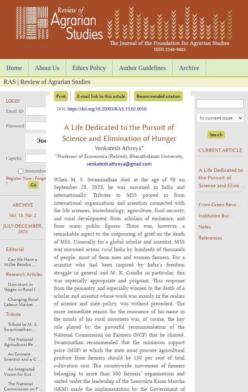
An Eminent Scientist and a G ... (23, 357)
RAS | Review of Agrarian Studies (47, 81)
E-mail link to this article (101, 96)
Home (14, 68)
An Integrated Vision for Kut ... (20, 372)
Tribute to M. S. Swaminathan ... (21, 327)
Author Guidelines (142, 68)
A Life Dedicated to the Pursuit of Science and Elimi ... (222, 177)
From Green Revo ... (220, 204)
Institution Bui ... (216, 216)
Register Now (19, 178)
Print (61, 96)
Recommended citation (158, 96)
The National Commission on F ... (23, 386)
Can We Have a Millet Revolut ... (20, 262)
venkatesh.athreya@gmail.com (119, 164)
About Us (47, 68)
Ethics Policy (89, 68)
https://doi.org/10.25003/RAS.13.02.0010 (107, 109)
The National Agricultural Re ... (21, 342)
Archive (189, 68)
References (210, 238)
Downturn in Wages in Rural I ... (22, 287)
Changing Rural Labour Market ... (21, 302)
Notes (205, 227)
